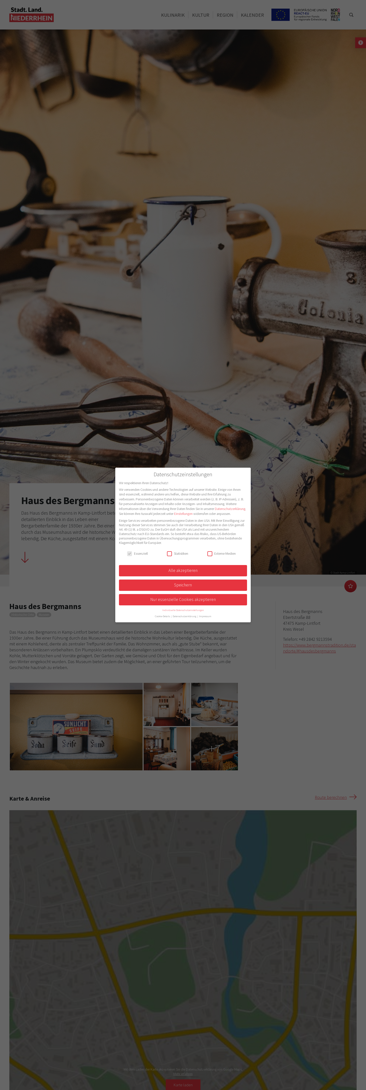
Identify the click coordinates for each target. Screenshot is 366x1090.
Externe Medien (221, 553)
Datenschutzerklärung (230, 509)
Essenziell (137, 553)
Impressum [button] (205, 616)
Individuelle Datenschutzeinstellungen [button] (183, 610)
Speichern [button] (183, 585)
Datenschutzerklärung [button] (185, 616)
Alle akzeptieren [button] (183, 570)
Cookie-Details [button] (162, 616)
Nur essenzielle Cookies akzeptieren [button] (183, 599)
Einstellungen (183, 513)
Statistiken (177, 553)
